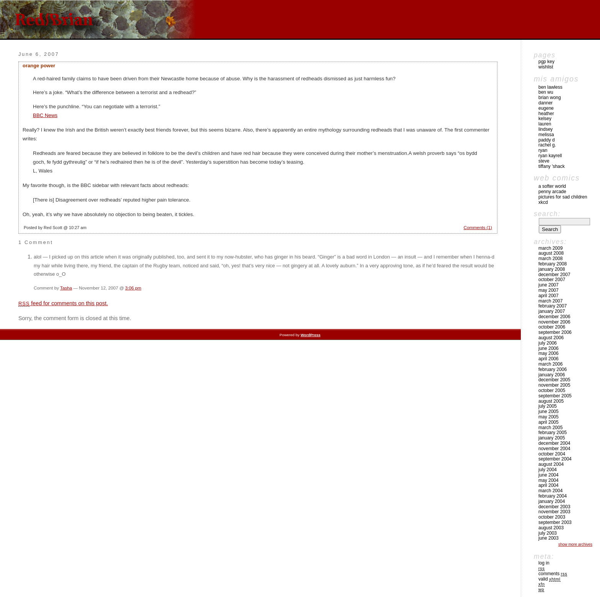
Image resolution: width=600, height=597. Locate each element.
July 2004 (547, 469)
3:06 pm (133, 287)
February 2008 (552, 264)
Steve (543, 161)
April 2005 (548, 422)
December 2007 (554, 274)
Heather (546, 113)
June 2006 (548, 348)
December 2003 (554, 506)
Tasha (66, 287)
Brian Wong (549, 97)
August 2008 (551, 253)
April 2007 (548, 295)
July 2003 (547, 533)
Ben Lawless (550, 87)
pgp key (546, 61)
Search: (547, 214)
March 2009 (550, 248)
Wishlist (545, 67)
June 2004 (548, 475)
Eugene (546, 108)
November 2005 (554, 385)
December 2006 (554, 316)
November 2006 (554, 322)
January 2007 (551, 311)
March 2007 (550, 301)
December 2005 (554, 379)
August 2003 (551, 527)
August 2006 (551, 337)
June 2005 (548, 411)
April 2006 (548, 358)
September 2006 (555, 332)
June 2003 (548, 538)
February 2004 (552, 496)
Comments (552, 573)
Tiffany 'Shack (551, 166)
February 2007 (552, 306)
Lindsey (545, 129)
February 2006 (552, 369)
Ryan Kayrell (550, 155)
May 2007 (548, 290)
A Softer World (552, 186)
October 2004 (551, 454)
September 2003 (555, 522)
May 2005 (548, 417)
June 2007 (548, 285)
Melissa (546, 134)
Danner (545, 103)
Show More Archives (575, 544)
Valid (549, 579)
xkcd (543, 202)
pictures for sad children (562, 197)
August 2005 (551, 401)
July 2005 (547, 406)
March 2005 (550, 427)
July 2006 (547, 343)
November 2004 (554, 448)
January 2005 (551, 438)
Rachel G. (547, 145)
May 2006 (548, 353)
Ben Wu (545, 92)
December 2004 (554, 443)
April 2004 (548, 485)
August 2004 (551, 464)
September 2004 (555, 459)
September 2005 (555, 396)
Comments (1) (477, 227)
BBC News (45, 115)
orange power (39, 65)
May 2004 (548, 480)
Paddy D (546, 140)
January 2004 (551, 501)
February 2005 (552, 432)
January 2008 (551, 269)
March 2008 (550, 258)
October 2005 (551, 390)
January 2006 (551, 374)
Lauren (544, 124)
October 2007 (551, 279)
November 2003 (554, 511)
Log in (543, 563)
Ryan (542, 150)
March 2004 (550, 490)
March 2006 (550, 364)
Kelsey (544, 118)
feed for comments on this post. (63, 303)
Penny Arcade (552, 191)
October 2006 (551, 327)
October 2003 (551, 517)
